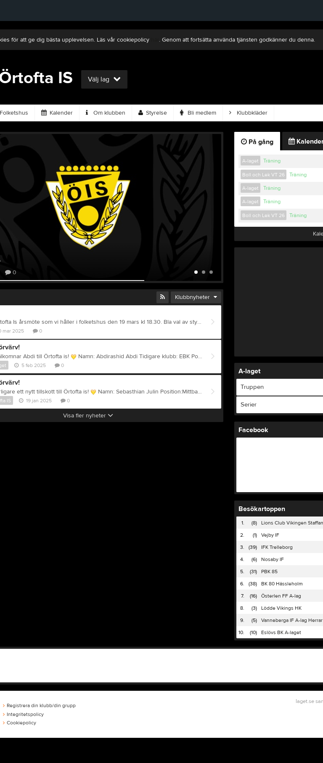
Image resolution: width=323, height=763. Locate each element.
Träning (272, 160)
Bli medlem (198, 113)
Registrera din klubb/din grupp (39, 705)
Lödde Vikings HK (281, 608)
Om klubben (105, 113)
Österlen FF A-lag (281, 596)
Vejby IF (270, 535)
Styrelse (152, 113)
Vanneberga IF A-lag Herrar (292, 620)
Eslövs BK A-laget (281, 632)
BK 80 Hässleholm (282, 583)
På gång (257, 142)
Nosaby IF (272, 559)
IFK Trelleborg (277, 547)
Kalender (57, 113)
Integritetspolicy (23, 714)
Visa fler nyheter (88, 416)
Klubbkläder (248, 113)
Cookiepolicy (19, 722)
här (155, 40)
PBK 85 (269, 571)
